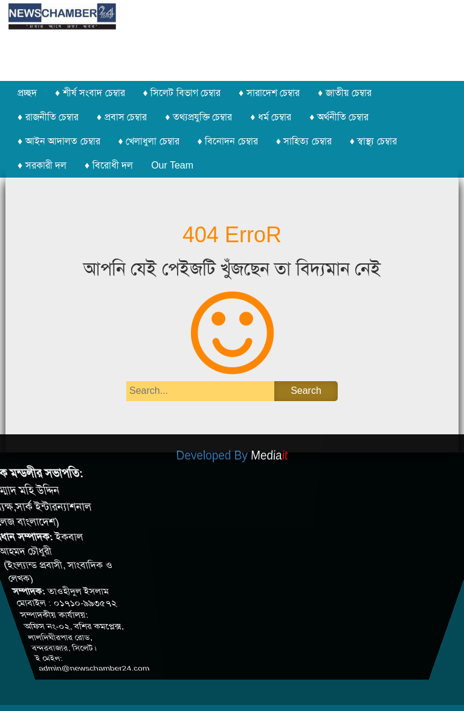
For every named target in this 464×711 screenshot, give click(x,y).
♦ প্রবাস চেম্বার (122, 117)
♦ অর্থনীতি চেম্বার (339, 117)
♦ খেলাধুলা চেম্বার (148, 141)
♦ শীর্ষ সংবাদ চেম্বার (90, 93)
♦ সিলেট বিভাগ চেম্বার (182, 93)
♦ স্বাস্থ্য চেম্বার (373, 141)
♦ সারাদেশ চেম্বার (269, 93)
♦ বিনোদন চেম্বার (228, 141)
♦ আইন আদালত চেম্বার (59, 141)
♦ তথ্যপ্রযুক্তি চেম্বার (198, 117)
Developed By (232, 458)
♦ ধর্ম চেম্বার (270, 117)
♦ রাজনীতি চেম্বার (48, 117)
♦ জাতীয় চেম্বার (345, 93)
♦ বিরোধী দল (109, 165)
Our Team (172, 165)
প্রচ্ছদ (27, 93)
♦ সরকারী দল (42, 165)
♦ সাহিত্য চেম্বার (304, 141)
